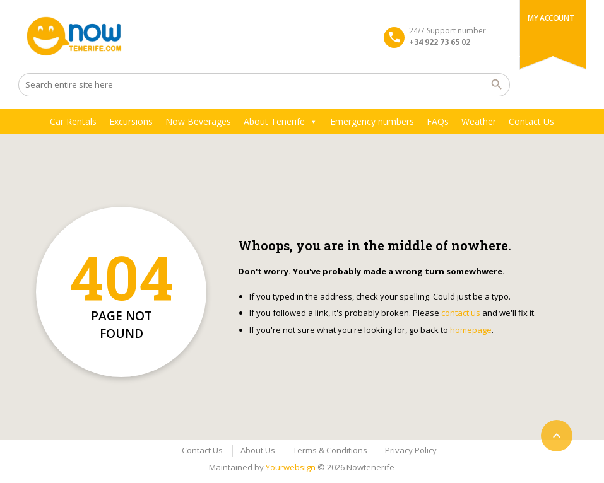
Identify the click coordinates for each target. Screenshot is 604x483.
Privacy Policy (411, 450)
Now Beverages (198, 121)
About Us (257, 450)
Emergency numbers (372, 121)
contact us (460, 312)
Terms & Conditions (330, 450)
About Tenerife (280, 121)
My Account (551, 18)
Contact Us (531, 121)
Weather (478, 121)
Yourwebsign (291, 467)
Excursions (131, 121)
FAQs (438, 121)
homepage (471, 329)
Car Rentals (73, 121)
